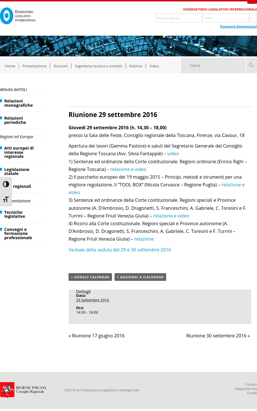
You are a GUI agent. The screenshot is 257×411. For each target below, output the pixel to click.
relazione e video (128, 169)
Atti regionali (17, 186)
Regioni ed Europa (16, 136)
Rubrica (135, 65)
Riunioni (61, 65)
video (173, 153)
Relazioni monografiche (18, 103)
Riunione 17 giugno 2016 (97, 336)
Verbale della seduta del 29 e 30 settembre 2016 (120, 250)
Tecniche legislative (14, 214)
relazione (144, 239)
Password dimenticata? (238, 26)
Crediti (252, 393)
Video (154, 65)
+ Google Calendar (90, 277)
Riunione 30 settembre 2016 (218, 336)
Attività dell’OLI (13, 89)
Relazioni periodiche (15, 120)
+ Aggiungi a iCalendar (140, 277)
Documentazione (15, 201)
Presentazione (34, 65)
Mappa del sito (246, 388)
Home (10, 65)
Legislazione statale (16, 171)
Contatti (251, 384)
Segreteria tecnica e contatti (98, 65)
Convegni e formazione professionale (18, 233)
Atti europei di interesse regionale (19, 152)
